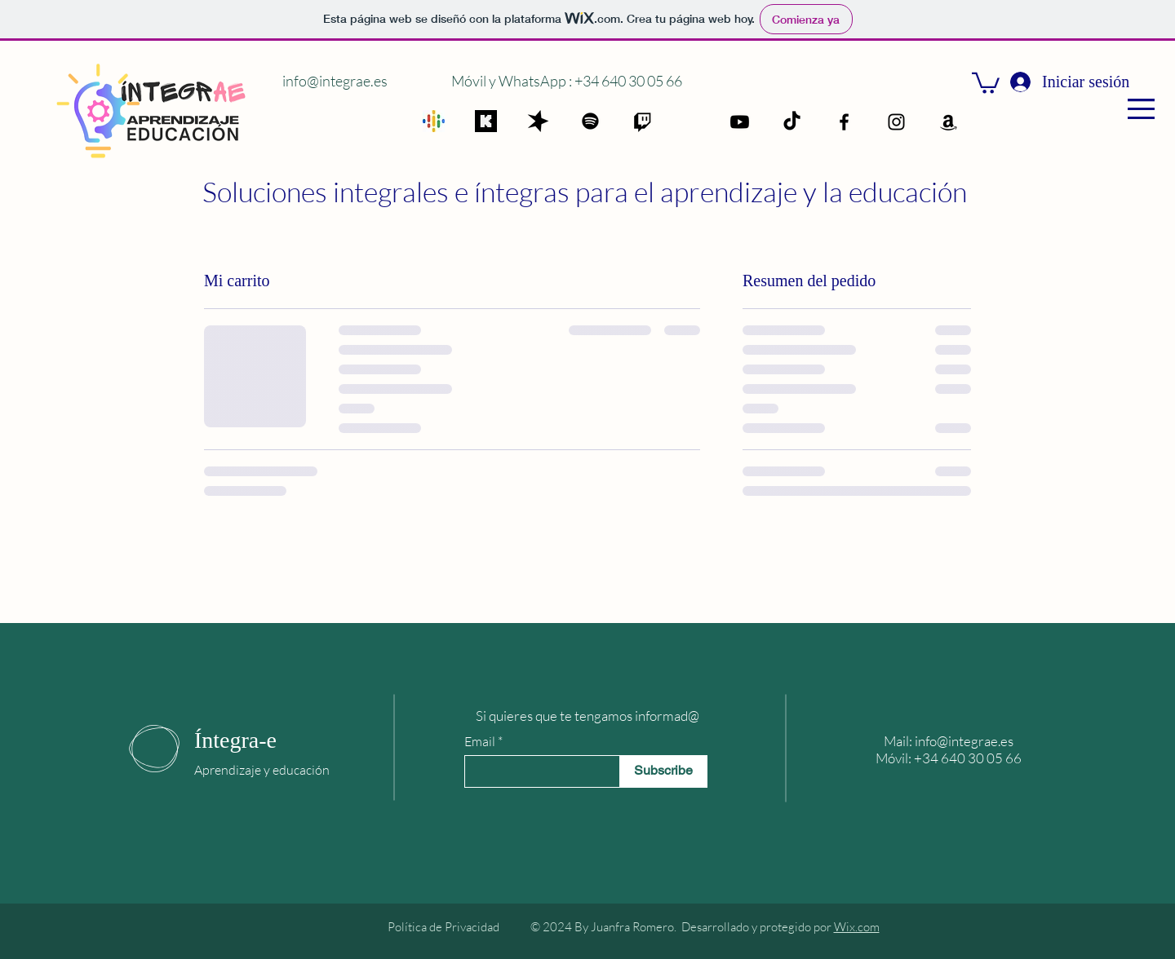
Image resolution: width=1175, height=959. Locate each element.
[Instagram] (896, 122)
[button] (1141, 109)
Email (479, 741)
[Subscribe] (663, 771)
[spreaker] (538, 121)
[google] (434, 121)
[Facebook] (844, 122)
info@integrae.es (335, 81)
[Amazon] (949, 122)
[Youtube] (740, 122)
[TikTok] (792, 122)
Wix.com (857, 927)
